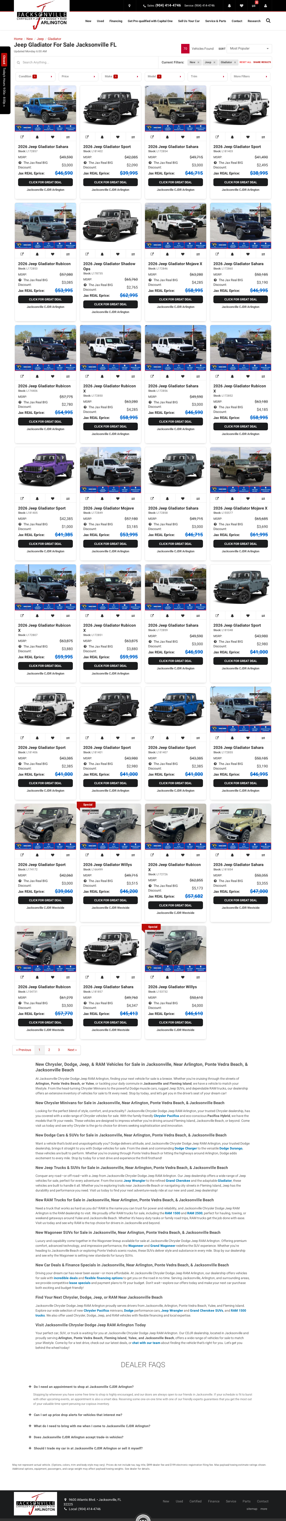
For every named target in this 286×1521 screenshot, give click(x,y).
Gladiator (225, 1180)
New (88, 21)
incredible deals (66, 1278)
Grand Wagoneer (162, 1245)
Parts (247, 1501)
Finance (213, 1501)
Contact (237, 21)
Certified (196, 1501)
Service (231, 1501)
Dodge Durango (230, 1148)
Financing (115, 21)
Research (254, 21)
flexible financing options (104, 1278)
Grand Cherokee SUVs (206, 1310)
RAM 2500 (194, 1213)
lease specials (79, 1283)
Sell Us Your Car (189, 21)
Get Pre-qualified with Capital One (150, 21)
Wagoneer (135, 1245)
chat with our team (146, 1342)
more (263, 1509)
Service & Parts (215, 21)
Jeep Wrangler (134, 1180)
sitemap (252, 1509)
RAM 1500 (172, 1213)
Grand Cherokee (178, 1180)
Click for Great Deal (45, 182)
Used (100, 21)
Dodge (129, 1310)
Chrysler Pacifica (166, 1115)
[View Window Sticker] (22, 136)
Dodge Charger (186, 1148)
